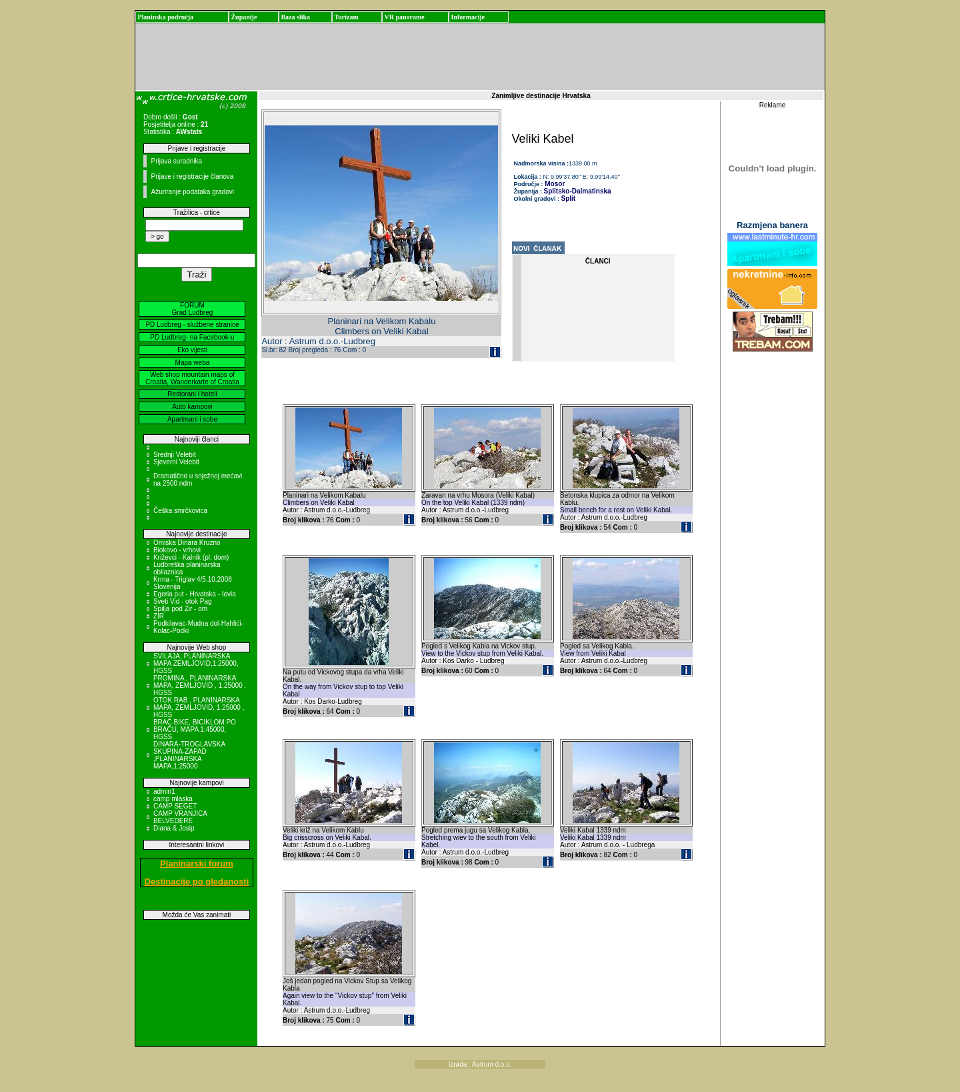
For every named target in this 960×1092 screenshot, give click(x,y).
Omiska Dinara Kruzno (187, 542)
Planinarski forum (196, 864)
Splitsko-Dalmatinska (577, 191)
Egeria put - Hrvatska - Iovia (194, 594)
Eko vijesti (192, 350)
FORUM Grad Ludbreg (192, 309)
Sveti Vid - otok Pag (182, 601)
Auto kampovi (192, 406)
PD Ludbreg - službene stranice (192, 324)
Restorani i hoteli (192, 394)
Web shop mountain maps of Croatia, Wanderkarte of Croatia (192, 378)
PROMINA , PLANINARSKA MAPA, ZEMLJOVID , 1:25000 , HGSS (199, 685)
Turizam (346, 17)
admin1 (164, 791)
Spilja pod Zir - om (180, 608)
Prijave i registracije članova (192, 176)
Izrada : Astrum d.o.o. (479, 1064)
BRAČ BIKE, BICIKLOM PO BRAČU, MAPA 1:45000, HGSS (194, 729)
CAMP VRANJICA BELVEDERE (180, 817)
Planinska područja (165, 17)
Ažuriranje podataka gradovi (192, 191)
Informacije (468, 17)
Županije (244, 17)
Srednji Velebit (174, 454)
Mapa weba (192, 362)
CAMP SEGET (175, 806)
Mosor (554, 183)
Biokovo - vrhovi (177, 550)
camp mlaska (173, 798)
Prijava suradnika (176, 161)
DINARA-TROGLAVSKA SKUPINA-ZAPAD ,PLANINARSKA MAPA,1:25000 (189, 755)
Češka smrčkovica (180, 510)
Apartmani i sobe (192, 419)
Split (568, 198)
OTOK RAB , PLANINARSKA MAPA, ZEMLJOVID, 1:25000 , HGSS (199, 707)
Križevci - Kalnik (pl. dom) (191, 557)
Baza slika (295, 17)
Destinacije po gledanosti (197, 882)
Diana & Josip (174, 828)
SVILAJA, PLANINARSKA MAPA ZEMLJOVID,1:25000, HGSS (196, 663)
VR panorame (404, 17)
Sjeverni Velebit (176, 462)
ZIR (158, 616)
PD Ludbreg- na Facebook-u (192, 337)
